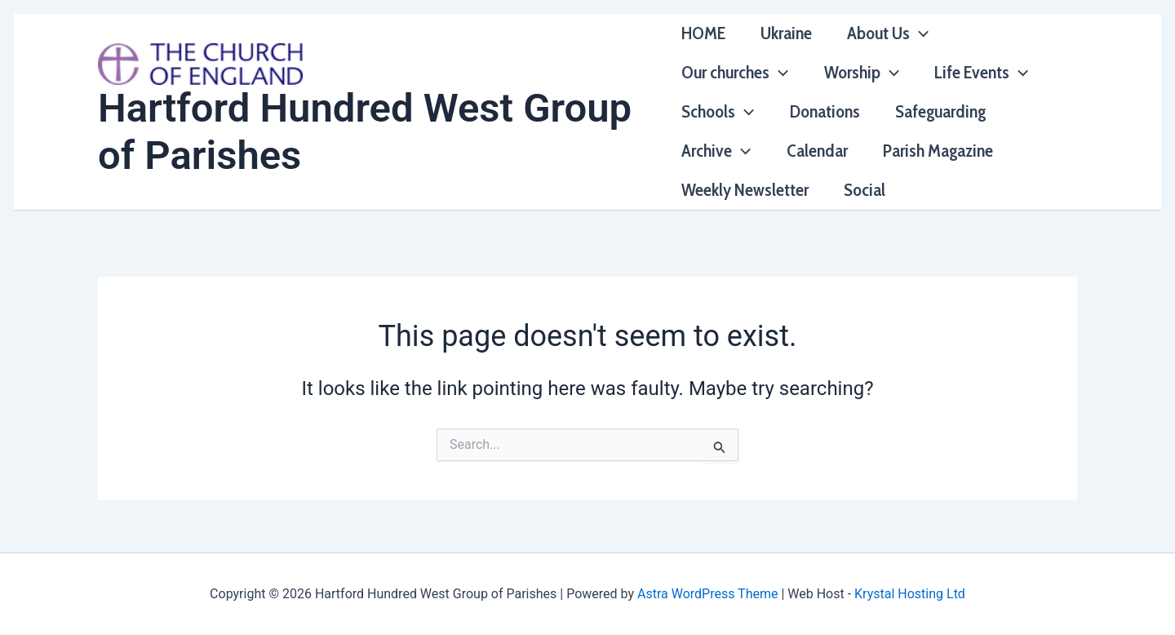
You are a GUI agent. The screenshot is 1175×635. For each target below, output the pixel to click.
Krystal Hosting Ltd (909, 594)
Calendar (818, 151)
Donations (826, 111)
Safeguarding (942, 111)
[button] (920, 33)
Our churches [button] (734, 72)
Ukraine (787, 33)
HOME (703, 33)
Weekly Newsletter (745, 190)
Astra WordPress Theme (707, 594)
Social (865, 190)
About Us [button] (889, 33)
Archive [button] (716, 151)
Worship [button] (862, 72)
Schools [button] (717, 111)
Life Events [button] (983, 72)
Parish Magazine (940, 151)
